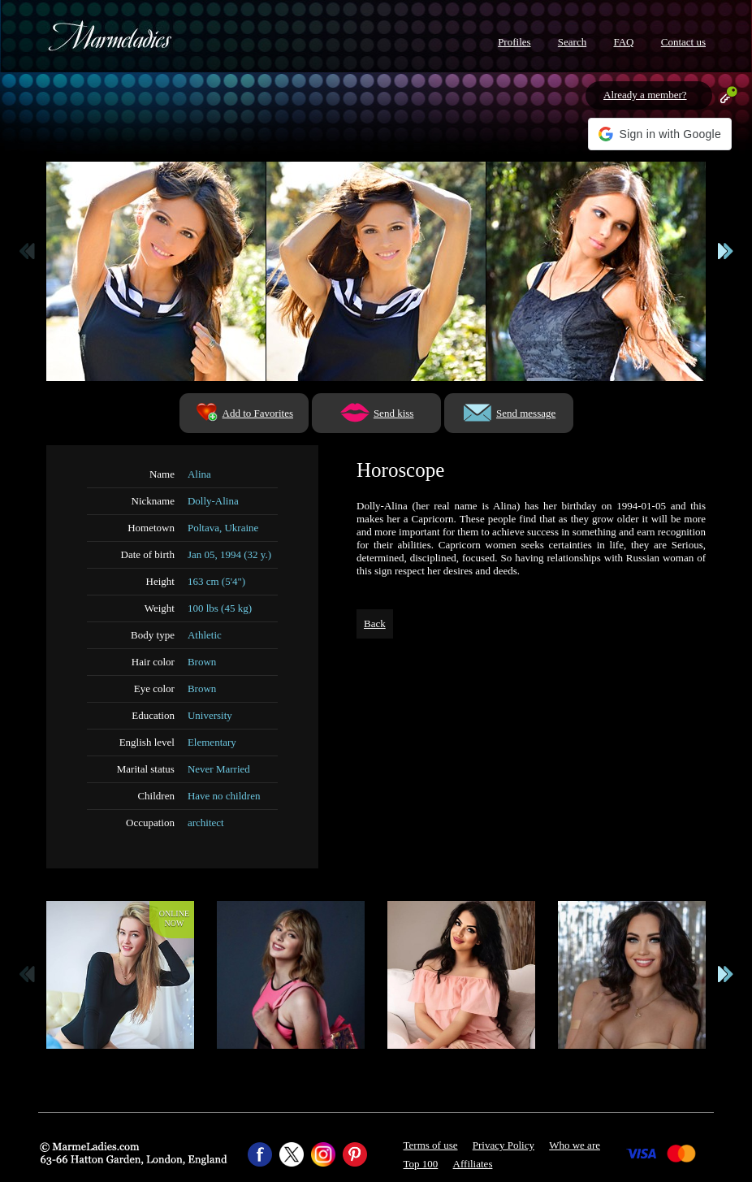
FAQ (623, 42)
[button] (660, 134)
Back (375, 623)
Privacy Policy (503, 1145)
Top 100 (421, 1164)
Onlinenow (174, 918)
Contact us (683, 42)
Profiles (514, 42)
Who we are (574, 1145)
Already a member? (645, 95)
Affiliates (473, 1164)
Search (572, 42)
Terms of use (431, 1145)
